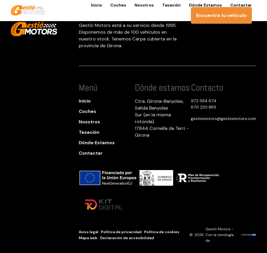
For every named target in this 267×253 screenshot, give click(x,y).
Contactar (91, 153)
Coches (87, 111)
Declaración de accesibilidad (127, 238)
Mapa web (88, 238)
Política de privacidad (121, 232)
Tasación (89, 132)
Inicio (85, 101)
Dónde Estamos (97, 143)
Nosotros (89, 122)
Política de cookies (161, 232)
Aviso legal (88, 232)
